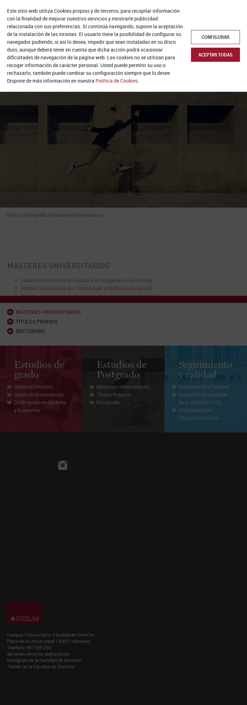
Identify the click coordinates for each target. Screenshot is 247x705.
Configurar (215, 37)
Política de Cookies (116, 80)
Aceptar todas (215, 55)
